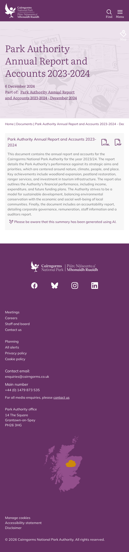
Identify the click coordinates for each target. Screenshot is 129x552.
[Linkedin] (94, 285)
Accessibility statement (23, 523)
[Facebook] (34, 285)
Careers (11, 318)
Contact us (13, 330)
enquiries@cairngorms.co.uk (27, 376)
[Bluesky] (54, 285)
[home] (22, 10)
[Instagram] (74, 285)
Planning (12, 341)
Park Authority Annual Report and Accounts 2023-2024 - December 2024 (41, 95)
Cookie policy (15, 359)
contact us (61, 397)
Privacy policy (16, 353)
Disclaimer (13, 528)
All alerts (12, 347)
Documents (24, 124)
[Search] (109, 14)
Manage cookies (17, 518)
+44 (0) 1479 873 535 (22, 390)
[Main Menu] (120, 14)
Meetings (12, 312)
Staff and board (17, 324)
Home (9, 124)
